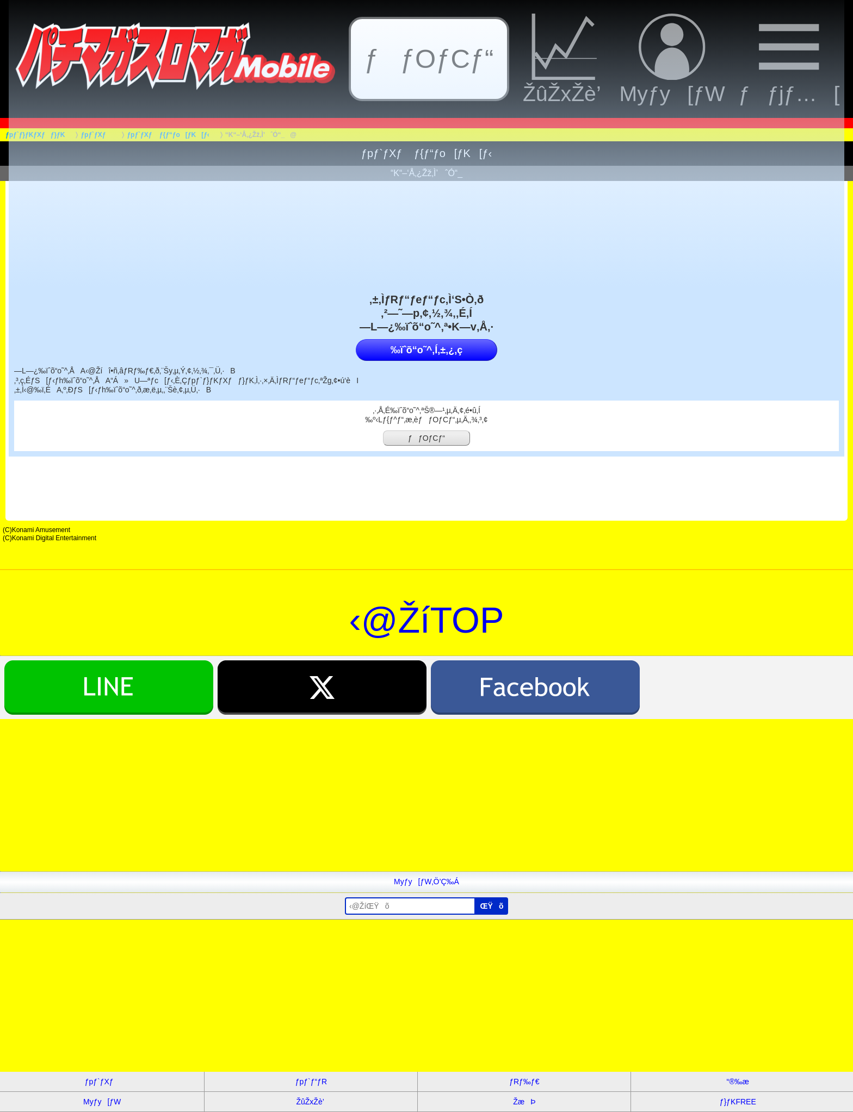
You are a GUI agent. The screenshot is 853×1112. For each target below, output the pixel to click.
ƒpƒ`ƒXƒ (102, 1081)
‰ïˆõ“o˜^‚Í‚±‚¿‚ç (426, 350)
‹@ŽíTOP (426, 620)
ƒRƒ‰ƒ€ (524, 1081)
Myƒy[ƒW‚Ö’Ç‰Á (426, 881)
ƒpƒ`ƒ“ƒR (311, 1081)
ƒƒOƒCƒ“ (426, 438)
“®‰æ (738, 1081)
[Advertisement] (326, 795)
